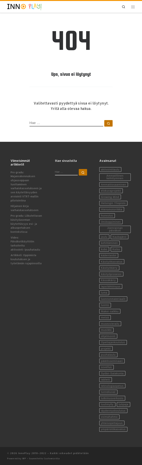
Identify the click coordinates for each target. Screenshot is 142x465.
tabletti (105, 379)
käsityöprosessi (111, 274)
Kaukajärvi (119, 236)
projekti (106, 348)
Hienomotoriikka (111, 209)
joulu (104, 236)
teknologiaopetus (112, 385)
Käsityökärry (109, 267)
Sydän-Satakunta (112, 373)
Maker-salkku (110, 311)
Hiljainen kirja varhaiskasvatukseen (24, 208)
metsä (105, 317)
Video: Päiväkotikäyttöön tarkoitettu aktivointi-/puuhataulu (25, 243)
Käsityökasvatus (111, 261)
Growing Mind (110, 197)
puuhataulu (108, 354)
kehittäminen (109, 242)
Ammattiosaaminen (113, 184)
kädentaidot (108, 255)
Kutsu (116, 249)
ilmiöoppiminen (111, 221)
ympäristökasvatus (113, 429)
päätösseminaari (112, 361)
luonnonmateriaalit (113, 298)
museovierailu (110, 323)
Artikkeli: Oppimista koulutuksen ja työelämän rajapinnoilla (26, 259)
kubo (104, 249)
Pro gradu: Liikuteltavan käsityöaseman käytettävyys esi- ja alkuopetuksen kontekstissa (26, 223)
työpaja (123, 404)
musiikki (106, 329)
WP (24, 458)
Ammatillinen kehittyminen (115, 177)
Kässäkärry (108, 280)
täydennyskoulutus (113, 410)
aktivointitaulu (110, 169)
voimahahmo (109, 416)
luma (104, 292)
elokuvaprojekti (111, 190)
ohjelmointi (108, 336)
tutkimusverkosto (112, 398)
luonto (105, 305)
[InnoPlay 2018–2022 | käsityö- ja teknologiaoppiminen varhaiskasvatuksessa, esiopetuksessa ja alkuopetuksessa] (24, 6)
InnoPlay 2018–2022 (32, 453)
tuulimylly (107, 404)
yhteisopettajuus (112, 423)
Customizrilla (52, 458)
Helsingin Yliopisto (113, 203)
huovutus (107, 215)
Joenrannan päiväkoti (115, 229)
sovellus (106, 367)
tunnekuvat (108, 391)
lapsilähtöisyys (110, 286)
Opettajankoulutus (113, 342)
